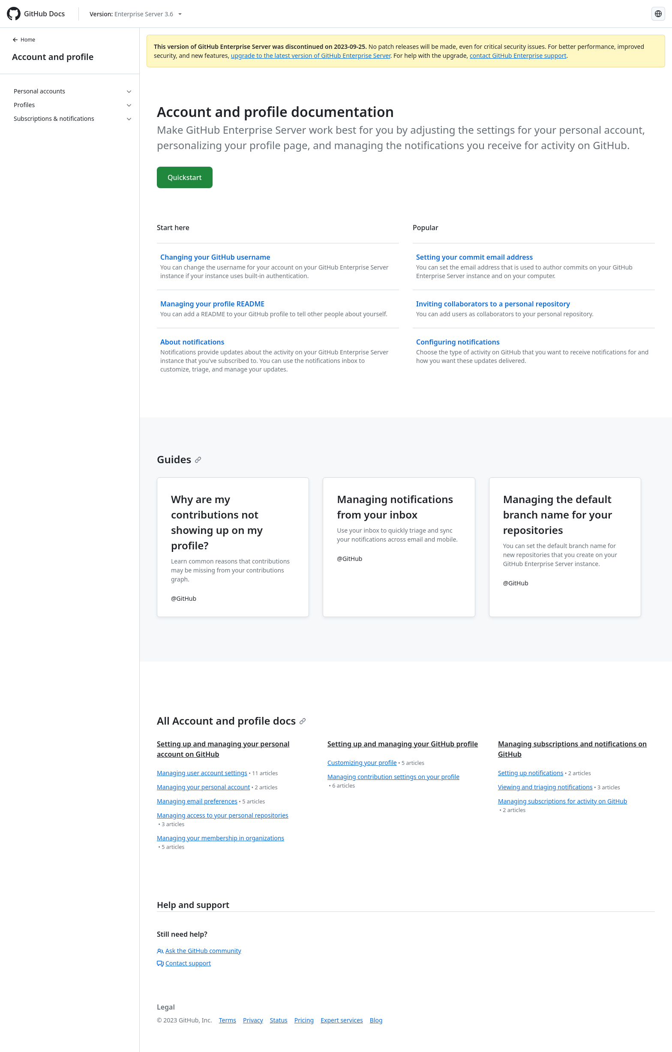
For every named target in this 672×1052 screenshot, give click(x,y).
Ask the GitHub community (199, 951)
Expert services (342, 1020)
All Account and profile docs (231, 720)
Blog (376, 1020)
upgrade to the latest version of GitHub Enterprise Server (310, 55)
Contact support (184, 963)
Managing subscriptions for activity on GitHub (562, 806)
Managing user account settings (217, 773)
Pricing (304, 1020)
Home (23, 39)
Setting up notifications (544, 773)
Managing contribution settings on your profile (393, 781)
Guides (179, 459)
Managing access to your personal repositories (222, 820)
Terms (227, 1020)
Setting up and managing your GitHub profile (402, 744)
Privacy (253, 1020)
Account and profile (52, 57)
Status (279, 1020)
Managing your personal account (217, 787)
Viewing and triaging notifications (559, 787)
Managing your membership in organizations (220, 842)
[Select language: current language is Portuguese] (658, 14)
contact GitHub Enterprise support (518, 55)
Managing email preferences (211, 801)
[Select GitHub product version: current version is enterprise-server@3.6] (136, 14)
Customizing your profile (375, 762)
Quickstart (185, 177)
